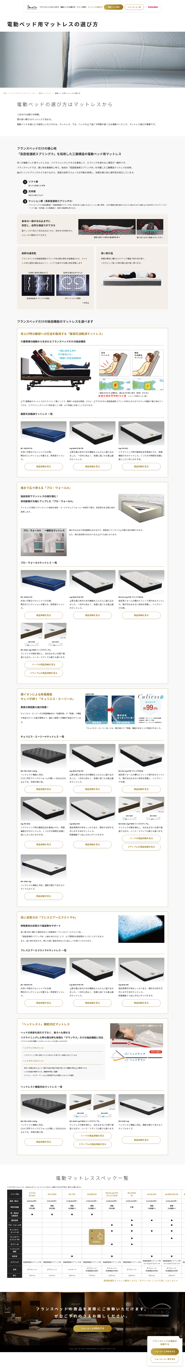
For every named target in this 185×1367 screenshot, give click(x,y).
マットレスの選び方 (95, 7)
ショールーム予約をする (92, 1343)
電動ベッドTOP (45, 93)
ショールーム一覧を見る (164, 1359)
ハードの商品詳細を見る (43, 679)
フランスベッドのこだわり (49, 7)
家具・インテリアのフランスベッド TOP (19, 93)
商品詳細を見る (43, 481)
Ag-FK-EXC (151, 1209)
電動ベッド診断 (113, 7)
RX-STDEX (52, 1209)
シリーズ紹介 (81, 7)
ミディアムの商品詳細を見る (43, 688)
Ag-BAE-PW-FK (171, 1209)
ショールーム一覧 (134, 7)
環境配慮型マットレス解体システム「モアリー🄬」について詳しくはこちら (140, 1295)
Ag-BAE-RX (92, 1209)
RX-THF (72, 1209)
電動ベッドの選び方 (67, 7)
